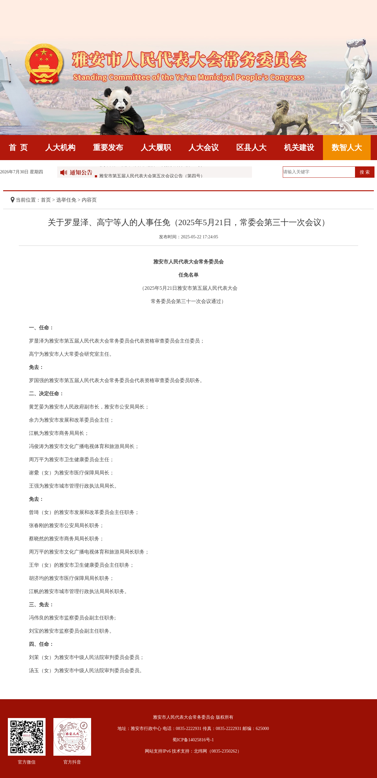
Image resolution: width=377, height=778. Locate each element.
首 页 (18, 147)
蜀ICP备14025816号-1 (193, 739)
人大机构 (60, 147)
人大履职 (156, 147)
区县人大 (251, 147)
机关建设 (299, 147)
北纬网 (200, 751)
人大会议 (203, 147)
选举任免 (66, 200)
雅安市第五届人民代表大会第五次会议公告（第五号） (152, 167)
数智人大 (347, 147)
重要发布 (108, 147)
